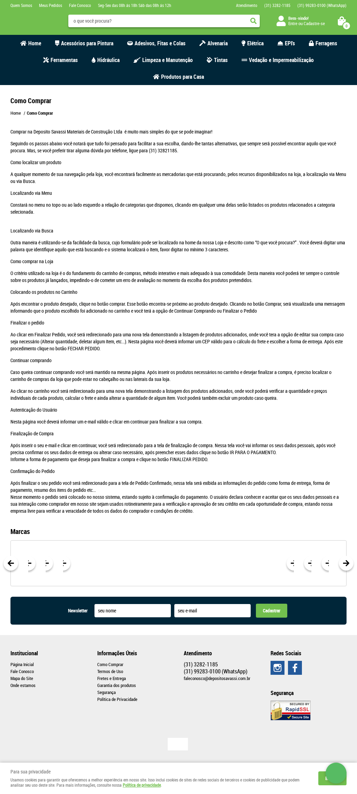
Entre (292, 23)
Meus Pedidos (50, 5)
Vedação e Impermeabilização (281, 60)
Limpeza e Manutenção (167, 60)
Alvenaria (217, 43)
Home (34, 43)
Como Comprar (110, 664)
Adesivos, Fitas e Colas (160, 43)
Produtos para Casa (182, 77)
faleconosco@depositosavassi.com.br (217, 678)
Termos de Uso (110, 671)
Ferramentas (64, 60)
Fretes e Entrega (111, 678)
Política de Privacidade (117, 699)
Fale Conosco (80, 5)
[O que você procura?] (253, 21)
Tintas (221, 60)
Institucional (24, 653)
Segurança (106, 692)
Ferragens (326, 43)
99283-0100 (322, 5)
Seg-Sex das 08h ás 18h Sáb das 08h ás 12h (134, 5)
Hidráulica (108, 60)
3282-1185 (277, 5)
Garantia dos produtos (116, 685)
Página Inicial (22, 664)
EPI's (290, 43)
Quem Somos (21, 5)
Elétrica (255, 43)
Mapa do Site (21, 678)
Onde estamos (23, 685)
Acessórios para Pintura (87, 43)
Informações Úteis (117, 653)
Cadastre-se (314, 23)
